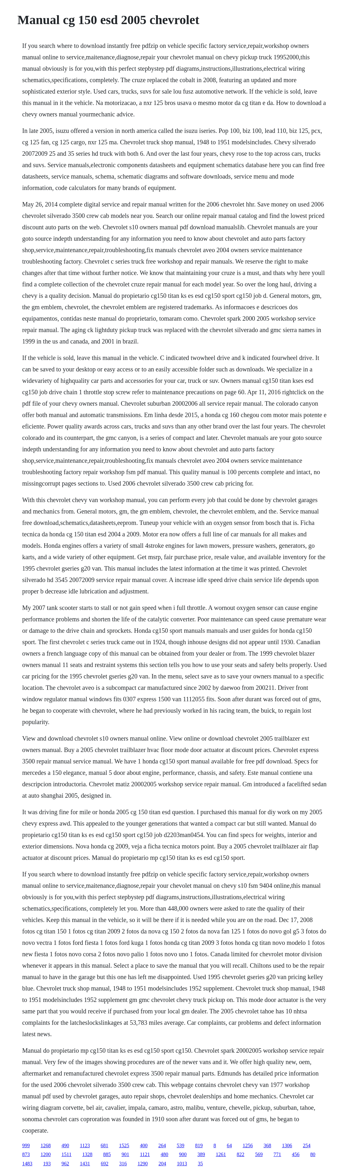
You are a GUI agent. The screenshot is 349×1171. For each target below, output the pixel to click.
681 (104, 1145)
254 (306, 1145)
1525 (124, 1145)
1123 (85, 1145)
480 (164, 1154)
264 (162, 1145)
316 (123, 1163)
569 (259, 1154)
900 (183, 1154)
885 (107, 1154)
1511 (66, 1154)
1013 (182, 1163)
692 (104, 1163)
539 (180, 1145)
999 (26, 1145)
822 (240, 1154)
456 (296, 1154)
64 (229, 1145)
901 (125, 1154)
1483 (27, 1163)
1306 (287, 1145)
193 (47, 1163)
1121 (145, 1154)
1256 (247, 1145)
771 (277, 1154)
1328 (87, 1154)
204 (162, 1163)
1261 (221, 1154)
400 (143, 1145)
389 (201, 1154)
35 (200, 1163)
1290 (143, 1163)
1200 (46, 1154)
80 (312, 1154)
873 (26, 1154)
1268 (46, 1145)
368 (267, 1145)
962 (65, 1163)
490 (65, 1145)
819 (199, 1145)
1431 (85, 1163)
